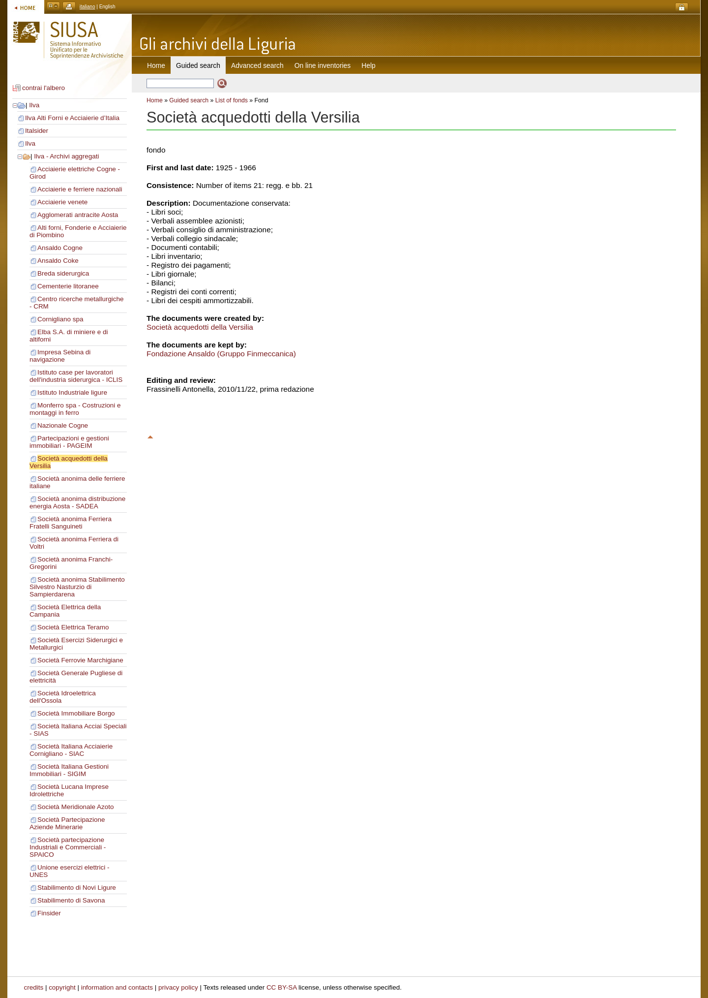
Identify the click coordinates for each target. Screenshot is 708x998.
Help (368, 65)
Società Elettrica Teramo (73, 627)
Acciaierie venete (62, 202)
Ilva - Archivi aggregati (66, 156)
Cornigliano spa (60, 319)
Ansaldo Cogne (60, 247)
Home (156, 65)
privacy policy (178, 987)
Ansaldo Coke (58, 260)
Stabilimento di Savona (71, 900)
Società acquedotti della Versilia (200, 327)
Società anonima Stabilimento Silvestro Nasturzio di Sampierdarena (77, 587)
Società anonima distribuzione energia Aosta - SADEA (77, 502)
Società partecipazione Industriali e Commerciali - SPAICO (68, 847)
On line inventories (323, 65)
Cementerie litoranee (68, 286)
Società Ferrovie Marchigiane (80, 660)
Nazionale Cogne (62, 425)
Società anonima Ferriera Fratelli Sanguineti (71, 522)
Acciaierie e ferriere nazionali (79, 189)
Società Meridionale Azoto (75, 807)
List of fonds (231, 100)
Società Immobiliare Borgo (76, 713)
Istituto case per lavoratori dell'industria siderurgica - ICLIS (76, 376)
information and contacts (117, 987)
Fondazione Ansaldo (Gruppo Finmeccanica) (221, 353)
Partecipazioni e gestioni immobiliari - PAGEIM (69, 442)
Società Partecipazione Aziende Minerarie (67, 823)
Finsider (49, 913)
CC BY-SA (281, 987)
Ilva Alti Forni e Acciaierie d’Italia (72, 118)
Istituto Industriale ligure (72, 392)
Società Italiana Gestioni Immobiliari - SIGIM (69, 770)
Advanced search (257, 65)
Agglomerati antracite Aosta (77, 214)
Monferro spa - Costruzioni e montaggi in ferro (75, 409)
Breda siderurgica (63, 273)
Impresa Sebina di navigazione (60, 355)
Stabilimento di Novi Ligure (76, 887)
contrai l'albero (43, 88)
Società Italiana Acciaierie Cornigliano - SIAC (71, 750)
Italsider (36, 130)
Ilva (34, 105)
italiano (87, 6)
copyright (62, 987)
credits (34, 987)
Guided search (188, 100)
